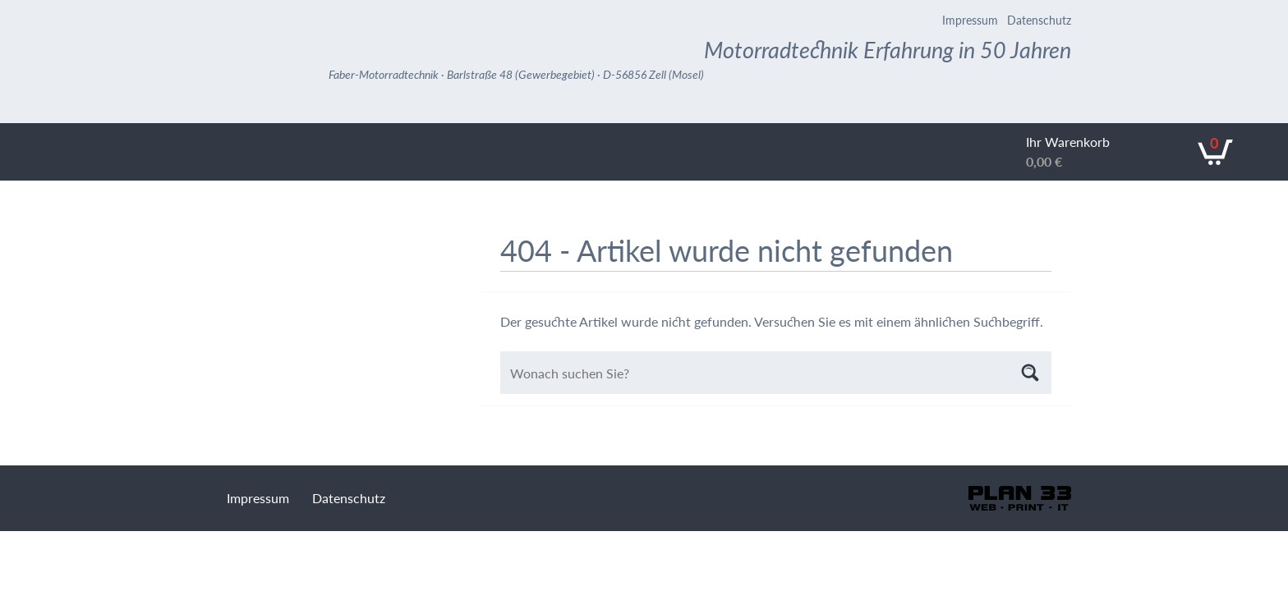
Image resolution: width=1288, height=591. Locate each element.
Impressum (970, 20)
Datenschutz (1039, 20)
